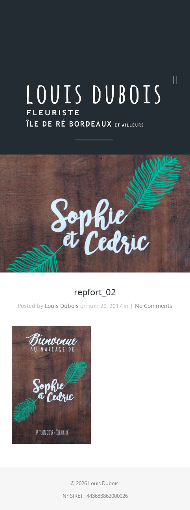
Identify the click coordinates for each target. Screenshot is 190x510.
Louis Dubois (62, 305)
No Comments (153, 305)
